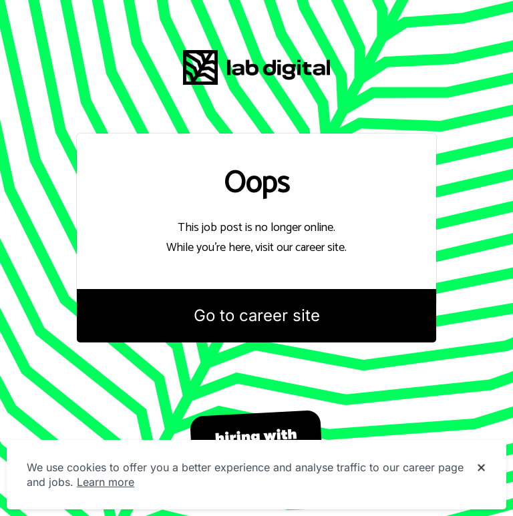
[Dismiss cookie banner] (481, 468)
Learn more (105, 482)
